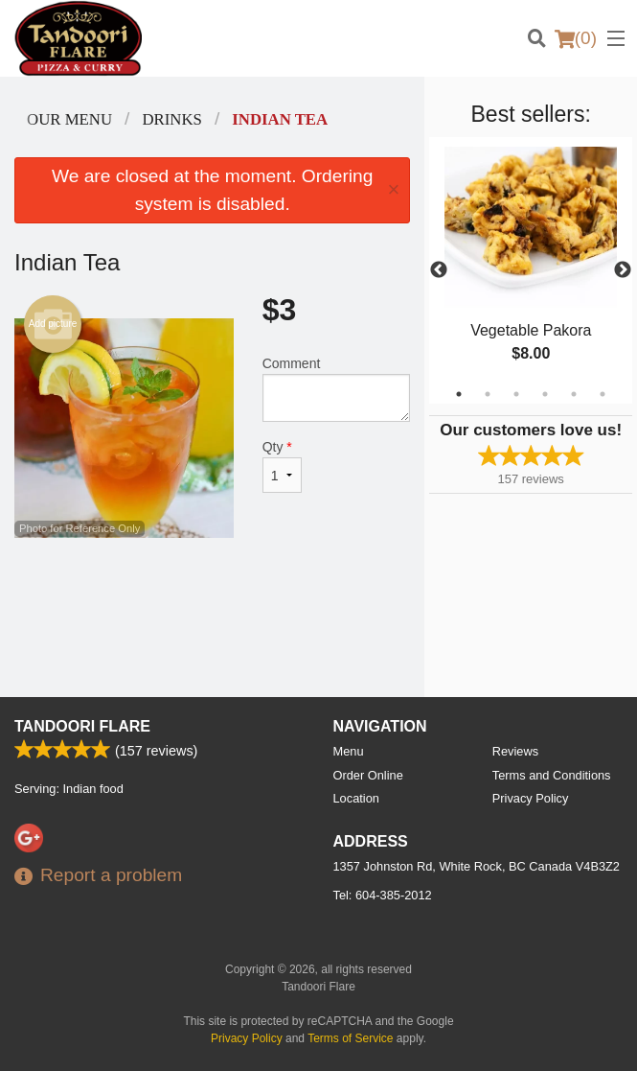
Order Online (368, 775)
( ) (576, 38)
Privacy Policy (530, 798)
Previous (438, 270)
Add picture (53, 324)
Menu (348, 751)
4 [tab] (545, 394)
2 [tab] (487, 394)
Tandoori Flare (82, 726)
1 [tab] (458, 394)
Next (622, 270)
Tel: (382, 895)
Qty (282, 466)
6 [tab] (602, 394)
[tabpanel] (530, 270)
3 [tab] (516, 394)
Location (356, 798)
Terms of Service (350, 1038)
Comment (336, 389)
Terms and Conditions (551, 775)
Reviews (515, 751)
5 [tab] (573, 394)
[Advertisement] (212, 600)
